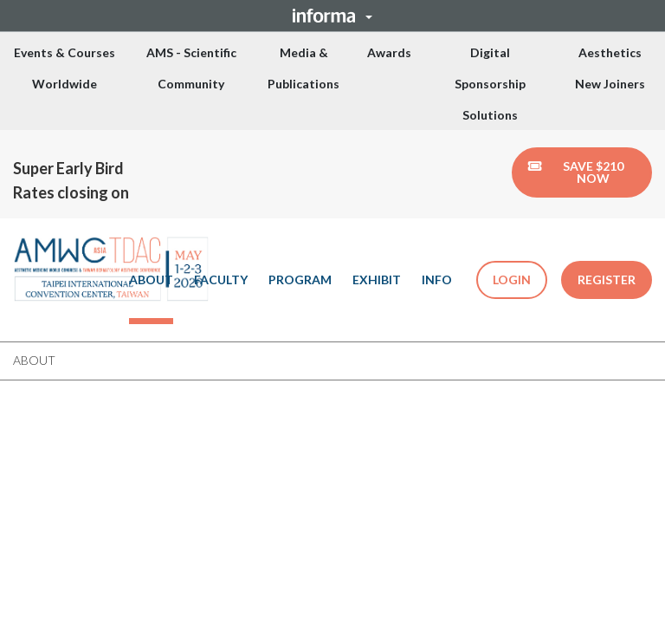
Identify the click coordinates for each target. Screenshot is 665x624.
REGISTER (607, 279)
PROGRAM (300, 279)
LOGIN (512, 279)
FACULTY (221, 279)
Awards (389, 52)
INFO (437, 279)
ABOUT (151, 279)
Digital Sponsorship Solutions (490, 83)
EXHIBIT (376, 279)
